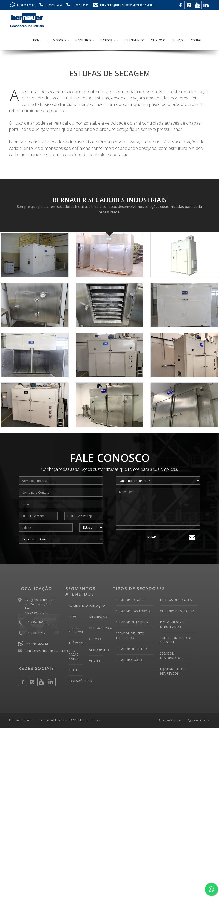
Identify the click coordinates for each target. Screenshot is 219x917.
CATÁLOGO (158, 40)
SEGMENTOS (83, 40)
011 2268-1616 (35, 623)
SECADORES (107, 40)
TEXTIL (73, 670)
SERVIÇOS (178, 40)
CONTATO (197, 40)
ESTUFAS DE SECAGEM (176, 600)
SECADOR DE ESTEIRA (131, 649)
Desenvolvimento (169, 720)
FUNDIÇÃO (97, 606)
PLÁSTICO (76, 644)
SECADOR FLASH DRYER (133, 611)
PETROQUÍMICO (100, 628)
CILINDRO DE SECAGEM (177, 611)
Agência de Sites (198, 720)
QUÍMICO (95, 639)
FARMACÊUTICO (80, 681)
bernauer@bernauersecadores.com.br (51, 651)
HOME (37, 40)
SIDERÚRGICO (99, 650)
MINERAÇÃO (98, 617)
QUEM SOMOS (56, 40)
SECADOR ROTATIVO (131, 600)
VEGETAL (95, 661)
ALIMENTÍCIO (78, 606)
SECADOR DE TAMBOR (132, 623)
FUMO (73, 617)
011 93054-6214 (33, 645)
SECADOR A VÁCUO (130, 660)
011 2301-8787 (35, 633)
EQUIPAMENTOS (134, 40)
